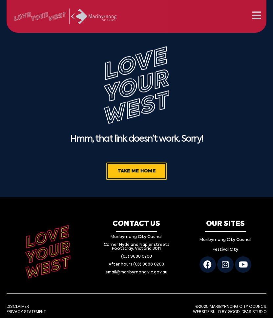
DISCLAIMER (18, 306)
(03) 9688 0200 (136, 257)
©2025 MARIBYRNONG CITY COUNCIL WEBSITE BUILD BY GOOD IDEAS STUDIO (229, 309)
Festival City (225, 250)
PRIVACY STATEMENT (26, 311)
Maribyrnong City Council (225, 240)
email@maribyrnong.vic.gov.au (136, 272)
